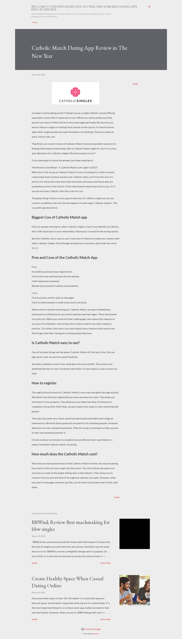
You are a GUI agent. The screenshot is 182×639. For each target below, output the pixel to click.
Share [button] (135, 84)
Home (35, 22)
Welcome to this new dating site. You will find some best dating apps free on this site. (84, 8)
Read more (105, 563)
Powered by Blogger (91, 629)
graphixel (96, 634)
